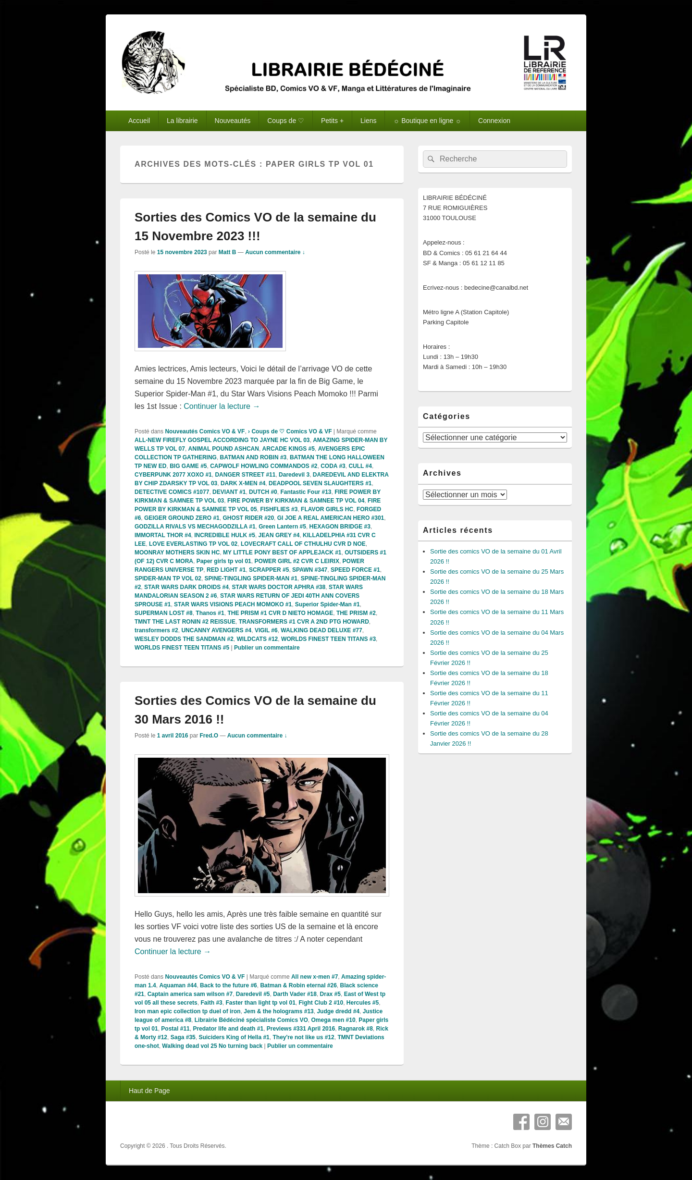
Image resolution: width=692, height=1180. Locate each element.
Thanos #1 (210, 613)
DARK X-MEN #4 (243, 483)
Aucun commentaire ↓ (275, 252)
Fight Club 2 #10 (320, 1002)
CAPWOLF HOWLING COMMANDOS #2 (263, 466)
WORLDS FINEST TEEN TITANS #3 (328, 639)
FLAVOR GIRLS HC (327, 509)
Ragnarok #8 (355, 1028)
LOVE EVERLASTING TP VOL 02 (193, 544)
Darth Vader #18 (295, 994)
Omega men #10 (333, 1020)
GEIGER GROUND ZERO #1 (182, 518)
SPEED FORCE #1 (355, 569)
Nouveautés (233, 120)
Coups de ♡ (285, 120)
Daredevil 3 (294, 474)
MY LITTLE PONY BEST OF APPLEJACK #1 (282, 552)
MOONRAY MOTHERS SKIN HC (177, 552)
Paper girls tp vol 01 (224, 561)
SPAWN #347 (309, 569)
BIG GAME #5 (188, 466)
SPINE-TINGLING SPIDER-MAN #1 (251, 578)
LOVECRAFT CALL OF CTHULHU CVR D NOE (303, 544)
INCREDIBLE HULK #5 (224, 535)
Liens (368, 120)
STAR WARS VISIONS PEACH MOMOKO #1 (233, 604)
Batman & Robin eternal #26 (298, 985)
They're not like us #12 (303, 1037)
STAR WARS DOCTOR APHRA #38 (279, 587)
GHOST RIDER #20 (248, 518)
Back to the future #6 (228, 985)
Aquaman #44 (178, 985)
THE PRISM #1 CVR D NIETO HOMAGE (280, 613)
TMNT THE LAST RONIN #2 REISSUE (185, 621)
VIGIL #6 (266, 630)
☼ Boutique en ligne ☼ (427, 120)
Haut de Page (149, 1090)
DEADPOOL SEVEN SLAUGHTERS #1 (320, 483)
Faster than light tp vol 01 (260, 1002)
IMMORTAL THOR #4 (163, 535)
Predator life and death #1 (228, 1028)
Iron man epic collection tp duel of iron (188, 1011)
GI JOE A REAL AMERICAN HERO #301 (330, 518)
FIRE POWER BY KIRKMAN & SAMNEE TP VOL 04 (295, 500)
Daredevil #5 (253, 994)
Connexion (494, 120)
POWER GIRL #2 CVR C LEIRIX (296, 561)
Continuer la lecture (222, 406)
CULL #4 (359, 466)
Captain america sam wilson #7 (190, 994)
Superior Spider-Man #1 (327, 604)
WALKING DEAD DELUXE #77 (321, 630)
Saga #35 (183, 1037)
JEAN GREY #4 (279, 535)
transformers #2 (156, 630)
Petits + (332, 120)
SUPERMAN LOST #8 (164, 613)
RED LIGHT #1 (226, 569)
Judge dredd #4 (338, 1011)
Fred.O (208, 735)
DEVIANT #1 (229, 492)
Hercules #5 (362, 1002)
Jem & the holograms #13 (278, 1011)
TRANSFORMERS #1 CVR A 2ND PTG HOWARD (304, 621)
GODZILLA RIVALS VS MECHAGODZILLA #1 (195, 526)
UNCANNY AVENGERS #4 (216, 630)
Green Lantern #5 (282, 526)
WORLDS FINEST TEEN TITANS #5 (182, 647)
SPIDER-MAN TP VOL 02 (168, 578)
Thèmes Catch (552, 1146)
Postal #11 (175, 1028)
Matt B (227, 252)
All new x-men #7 (314, 976)
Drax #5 (330, 994)
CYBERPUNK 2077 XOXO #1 (173, 474)
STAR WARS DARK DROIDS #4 (186, 587)
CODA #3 (333, 466)
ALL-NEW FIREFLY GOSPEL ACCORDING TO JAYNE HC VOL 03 (222, 440)
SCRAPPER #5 (269, 569)
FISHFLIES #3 (278, 509)
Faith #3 (211, 1002)
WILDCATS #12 (257, 639)
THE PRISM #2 (356, 613)
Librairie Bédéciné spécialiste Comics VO (251, 1020)
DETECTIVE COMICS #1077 (172, 492)
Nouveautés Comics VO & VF (205, 431)
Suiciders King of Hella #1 (233, 1037)
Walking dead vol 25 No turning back (212, 1046)
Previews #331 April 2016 (301, 1028)
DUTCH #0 (263, 492)
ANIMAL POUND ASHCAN (223, 448)
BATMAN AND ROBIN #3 (253, 457)
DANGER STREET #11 (245, 474)
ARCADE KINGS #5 (288, 448)
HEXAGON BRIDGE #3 (340, 526)
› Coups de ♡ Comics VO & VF (290, 431)
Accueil (139, 120)
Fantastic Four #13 (305, 492)
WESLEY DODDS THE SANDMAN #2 (184, 639)
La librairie (182, 120)
